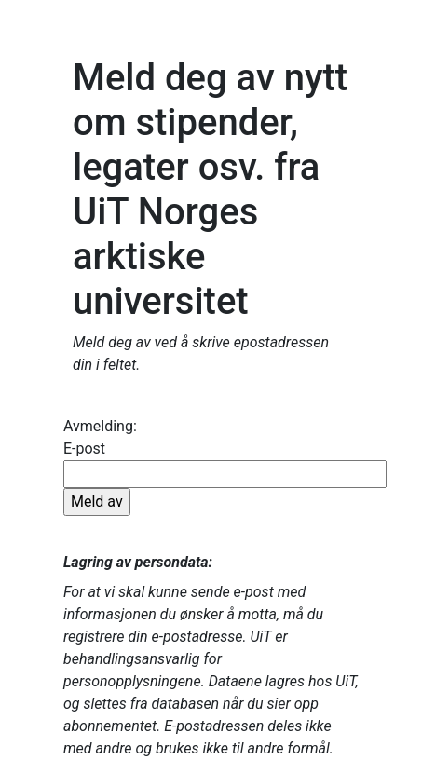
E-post (225, 478)
